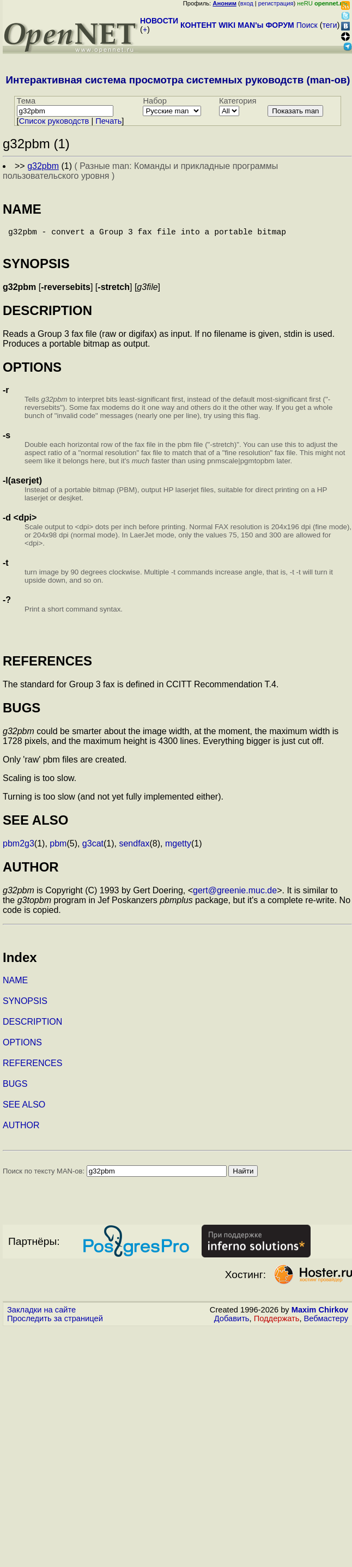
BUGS (15, 1088)
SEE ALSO (24, 1109)
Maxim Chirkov (320, 1314)
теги (330, 25)
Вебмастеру (326, 1322)
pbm (58, 847)
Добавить (232, 1322)
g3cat (93, 847)
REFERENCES (32, 1067)
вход (246, 3)
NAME (15, 984)
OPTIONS (22, 1046)
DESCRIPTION (32, 1026)
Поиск (307, 25)
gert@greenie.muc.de (235, 894)
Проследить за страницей (55, 1322)
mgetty (178, 847)
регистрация (276, 3)
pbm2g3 (18, 847)
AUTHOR (21, 1129)
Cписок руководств (54, 121)
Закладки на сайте (41, 1314)
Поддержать (277, 1322)
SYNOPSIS (25, 1005)
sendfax (134, 847)
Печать (108, 121)
